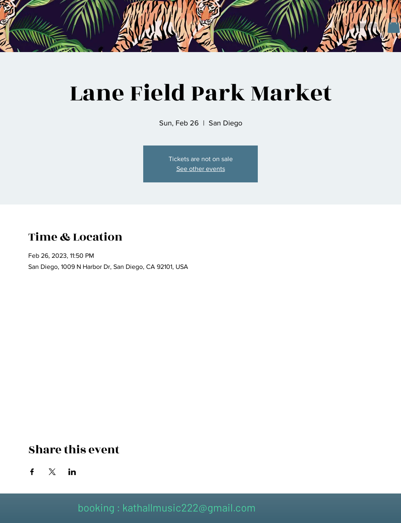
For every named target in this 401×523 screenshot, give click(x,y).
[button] (393, 25)
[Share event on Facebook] (32, 471)
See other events (200, 168)
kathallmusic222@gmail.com (189, 507)
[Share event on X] (52, 471)
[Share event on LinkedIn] (72, 471)
